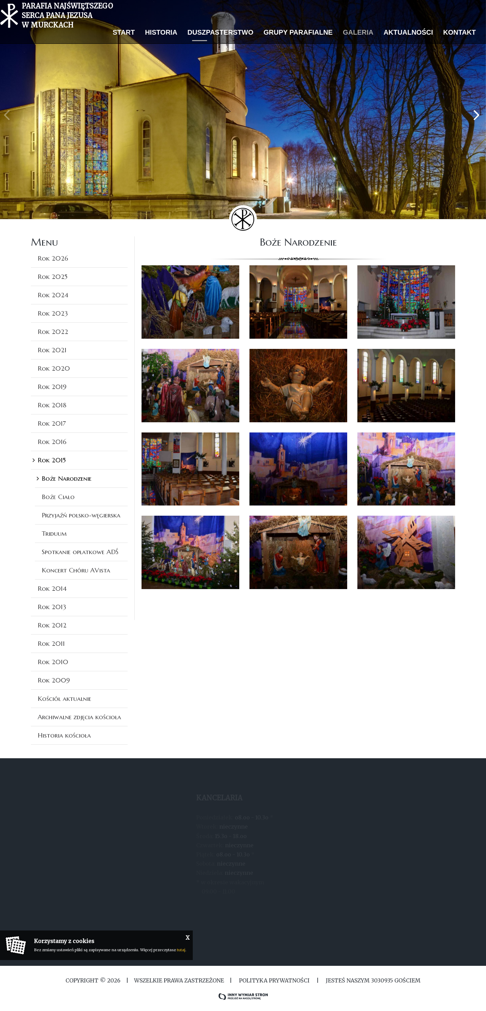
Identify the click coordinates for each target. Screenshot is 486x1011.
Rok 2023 (53, 313)
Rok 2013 (52, 607)
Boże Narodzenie (67, 478)
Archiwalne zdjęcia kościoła (79, 717)
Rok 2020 (54, 368)
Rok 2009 (54, 680)
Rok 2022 (53, 331)
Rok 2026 (53, 258)
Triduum (54, 533)
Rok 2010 (53, 662)
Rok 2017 (52, 423)
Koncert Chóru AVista (76, 570)
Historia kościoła (64, 735)
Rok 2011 (51, 643)
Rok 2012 (52, 625)
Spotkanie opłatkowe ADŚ (80, 552)
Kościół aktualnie (64, 698)
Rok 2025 (53, 276)
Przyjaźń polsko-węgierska (81, 515)
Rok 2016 (52, 442)
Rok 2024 (53, 295)
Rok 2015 (52, 460)
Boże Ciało (58, 497)
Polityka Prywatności (274, 980)
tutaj (181, 949)
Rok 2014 (52, 588)
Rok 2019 (52, 387)
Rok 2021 (52, 350)
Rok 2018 (52, 405)
